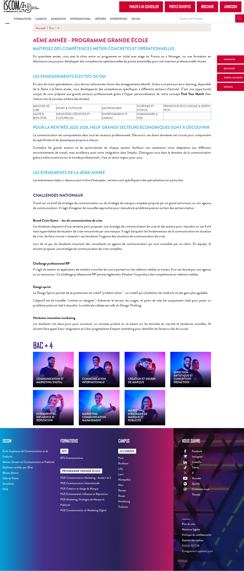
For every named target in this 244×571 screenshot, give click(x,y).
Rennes (122, 490)
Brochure (207, 6)
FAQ (5, 489)
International (80, 19)
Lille (120, 469)
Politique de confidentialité (196, 535)
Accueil (40, 28)
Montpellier (124, 480)
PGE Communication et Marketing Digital (83, 510)
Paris (121, 458)
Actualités (8, 484)
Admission (230, 6)
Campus (41, 19)
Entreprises (118, 19)
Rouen (121, 496)
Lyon (120, 474)
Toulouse (123, 507)
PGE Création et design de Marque (79, 489)
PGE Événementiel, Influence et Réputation (84, 494)
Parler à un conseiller (141, 6)
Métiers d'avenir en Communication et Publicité (28, 462)
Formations (22, 19)
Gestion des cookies (192, 540)
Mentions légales (191, 529)
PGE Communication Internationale (80, 483)
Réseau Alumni (11, 473)
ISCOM (135, 19)
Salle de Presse (11, 478)
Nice (120, 485)
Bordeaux (123, 463)
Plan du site (188, 524)
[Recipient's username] (205, 18)
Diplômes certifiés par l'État (18, 467)
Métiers (100, 19)
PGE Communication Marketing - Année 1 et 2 (85, 478)
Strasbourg (124, 501)
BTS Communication (71, 458)
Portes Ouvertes (180, 6)
